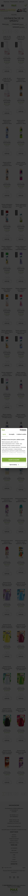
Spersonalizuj (14, 464)
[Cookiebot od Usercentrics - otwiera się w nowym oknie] (20, 430)
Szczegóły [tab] (11, 434)
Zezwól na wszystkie (14, 459)
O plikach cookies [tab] (21, 434)
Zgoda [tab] (4, 434)
